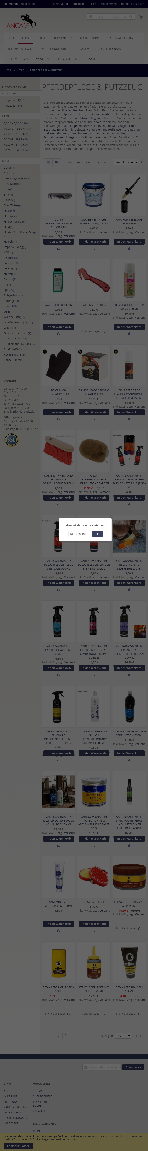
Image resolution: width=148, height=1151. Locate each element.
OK (97, 534)
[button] (80, 534)
